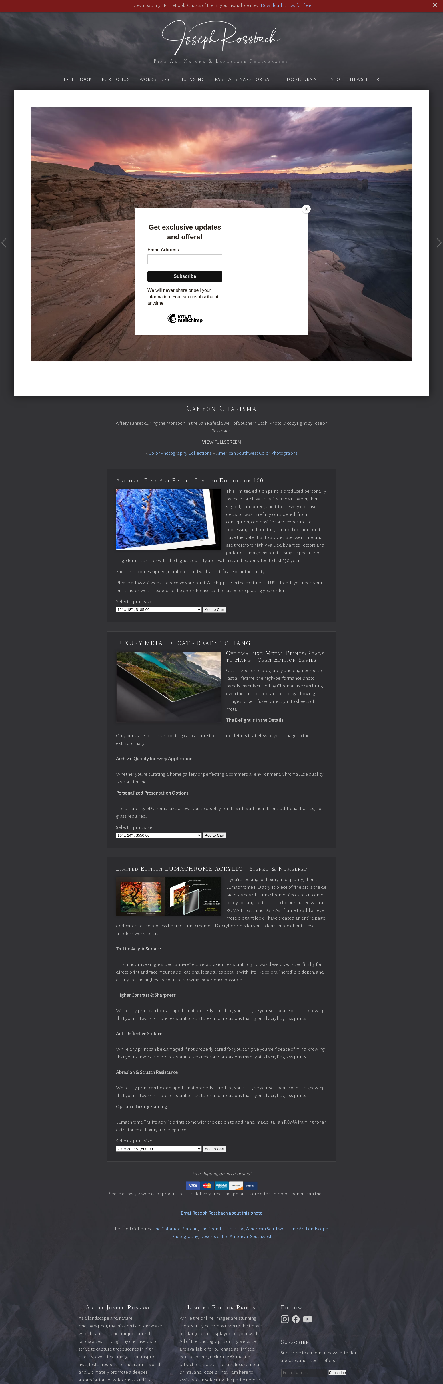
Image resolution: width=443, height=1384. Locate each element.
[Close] (306, 209)
